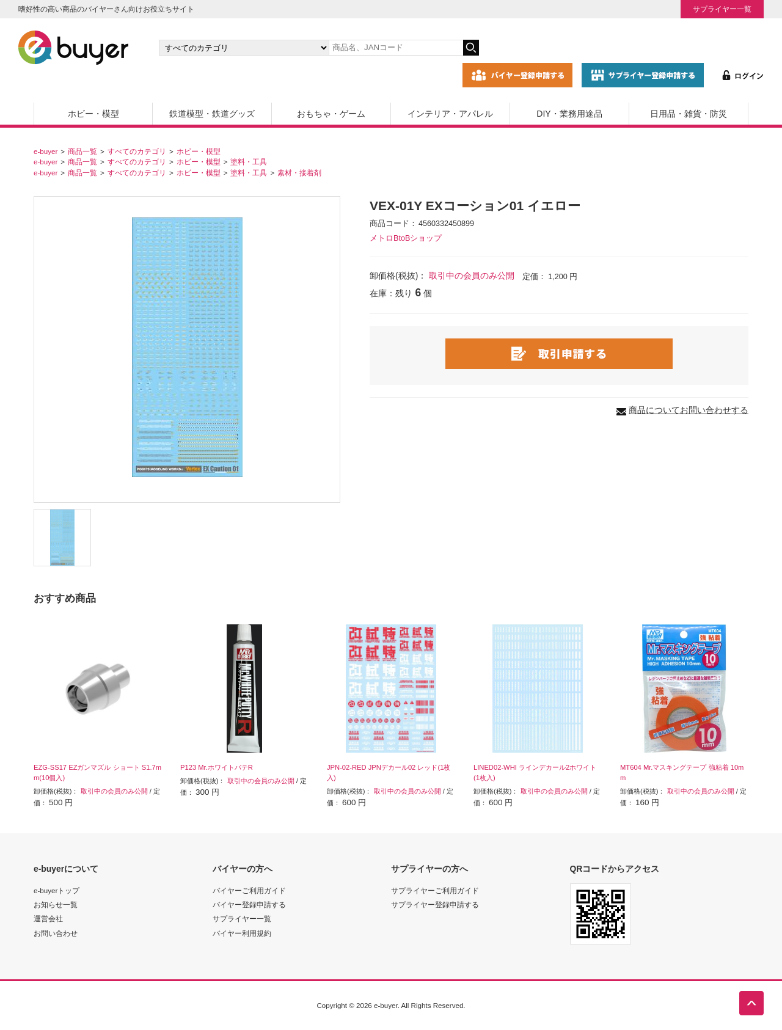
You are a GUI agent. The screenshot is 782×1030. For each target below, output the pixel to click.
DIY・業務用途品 (569, 114)
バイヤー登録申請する (249, 904)
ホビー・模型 (93, 114)
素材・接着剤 (299, 173)
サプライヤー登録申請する (435, 904)
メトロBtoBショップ (406, 238)
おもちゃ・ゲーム (331, 114)
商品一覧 (82, 151)
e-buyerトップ (56, 890)
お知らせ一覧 (56, 904)
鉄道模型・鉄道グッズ (212, 114)
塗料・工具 (248, 162)
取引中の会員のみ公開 (471, 275)
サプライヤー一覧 (722, 9)
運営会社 (48, 918)
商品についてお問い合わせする (688, 410)
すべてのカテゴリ (137, 151)
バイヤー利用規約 (242, 933)
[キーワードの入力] (396, 48)
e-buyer (45, 151)
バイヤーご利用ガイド (249, 890)
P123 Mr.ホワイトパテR (216, 767)
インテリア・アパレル (450, 114)
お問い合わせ (56, 933)
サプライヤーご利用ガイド (435, 890)
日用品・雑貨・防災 (688, 114)
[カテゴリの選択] (244, 48)
